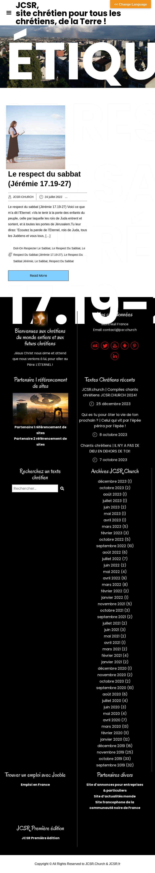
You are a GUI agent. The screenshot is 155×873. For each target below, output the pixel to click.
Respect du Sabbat (61, 261)
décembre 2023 (112, 481)
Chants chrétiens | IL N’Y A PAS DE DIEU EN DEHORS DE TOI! (110, 448)
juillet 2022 (111, 558)
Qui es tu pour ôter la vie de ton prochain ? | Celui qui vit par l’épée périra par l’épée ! (110, 420)
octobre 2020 (111, 681)
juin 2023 (112, 507)
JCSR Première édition (41, 838)
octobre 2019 (110, 758)
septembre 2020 (111, 687)
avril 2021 (112, 642)
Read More (38, 275)
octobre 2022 (111, 539)
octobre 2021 (111, 610)
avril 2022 (111, 578)
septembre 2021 (111, 616)
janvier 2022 (112, 597)
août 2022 (112, 552)
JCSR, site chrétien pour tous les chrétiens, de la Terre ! (68, 13)
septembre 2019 (110, 765)
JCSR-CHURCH (23, 197)
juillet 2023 (112, 500)
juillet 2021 (111, 623)
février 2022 (111, 590)
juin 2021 (111, 629)
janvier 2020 (111, 739)
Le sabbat (41, 261)
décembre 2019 (111, 745)
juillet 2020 (111, 700)
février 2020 (112, 732)
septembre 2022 (111, 545)
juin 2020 (112, 707)
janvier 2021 (111, 661)
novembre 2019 (110, 752)
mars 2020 (111, 726)
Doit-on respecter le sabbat (31, 248)
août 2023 (112, 494)
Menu (10, 13)
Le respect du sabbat (66, 248)
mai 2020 (111, 713)
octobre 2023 (111, 487)
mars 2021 (112, 649)
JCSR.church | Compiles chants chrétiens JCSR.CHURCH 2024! (110, 392)
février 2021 (112, 655)
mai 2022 (111, 571)
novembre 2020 (111, 674)
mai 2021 (111, 636)
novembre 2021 (111, 603)
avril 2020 (111, 719)
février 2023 (111, 532)
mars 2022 (111, 584)
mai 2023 (112, 513)
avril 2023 (112, 520)
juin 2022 (112, 565)
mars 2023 (111, 526)
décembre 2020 (112, 668)
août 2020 (112, 694)
